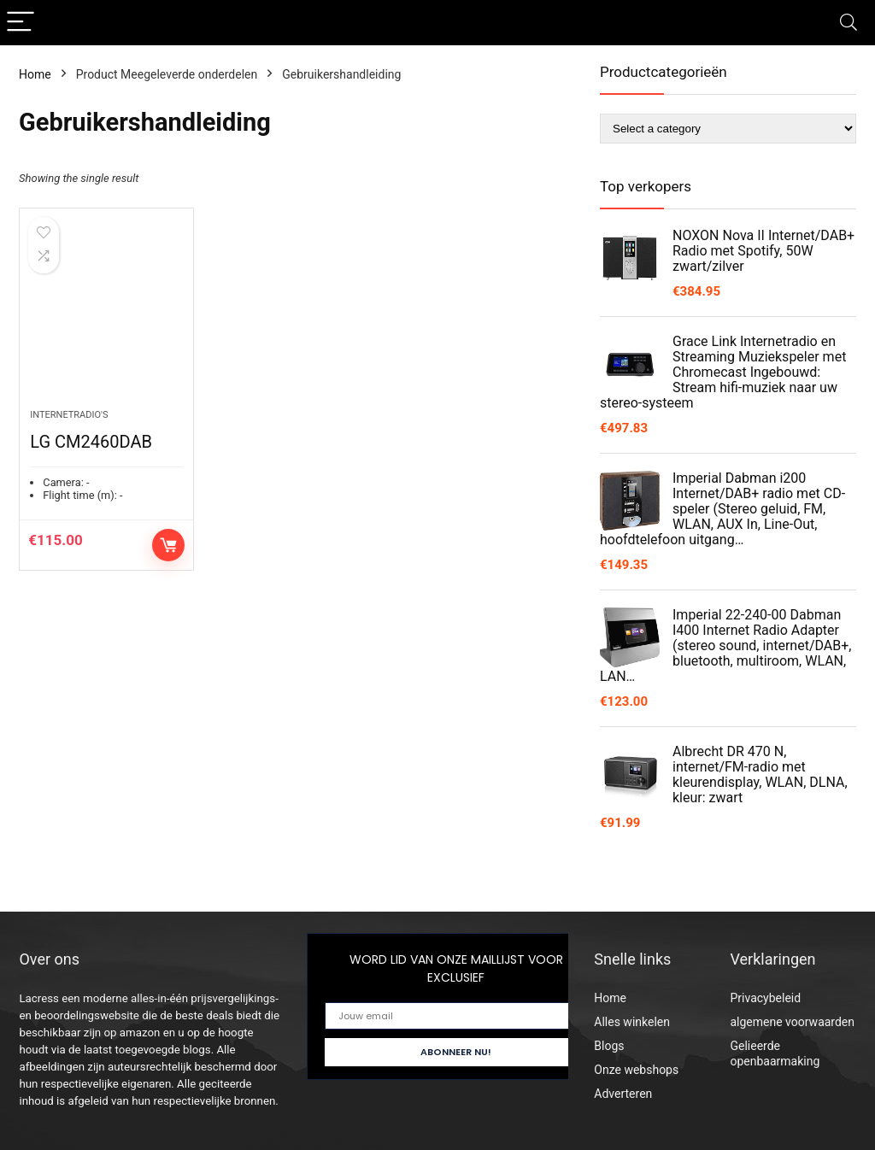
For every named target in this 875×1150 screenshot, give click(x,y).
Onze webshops (636, 1070)
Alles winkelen (632, 1022)
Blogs (609, 1046)
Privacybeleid (765, 998)
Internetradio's (69, 414)
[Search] (848, 22)
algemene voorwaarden (792, 1022)
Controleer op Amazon (168, 545)
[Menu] (20, 22)
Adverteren (623, 1093)
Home (35, 74)
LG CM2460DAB (91, 441)
